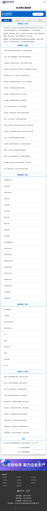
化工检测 (33, 477)
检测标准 (19, 485)
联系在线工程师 (34, 443)
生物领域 (4, 483)
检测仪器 (40, 20)
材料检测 (4, 477)
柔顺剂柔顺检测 (26, 447)
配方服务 (19, 477)
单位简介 (29, 20)
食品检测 (4, 480)
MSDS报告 (33, 480)
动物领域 (19, 483)
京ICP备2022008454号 (24, 508)
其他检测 (4, 485)
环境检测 (19, 480)
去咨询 (38, 14)
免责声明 (30, 508)
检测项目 (4, 474)
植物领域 (33, 483)
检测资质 (17, 20)
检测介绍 (6, 20)
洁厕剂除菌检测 (26, 452)
